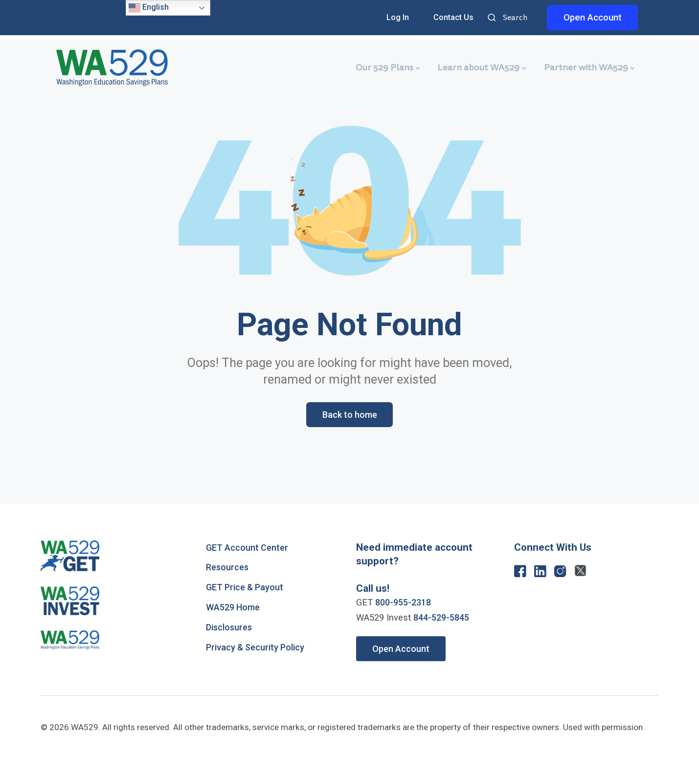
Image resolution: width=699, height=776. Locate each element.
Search (493, 18)
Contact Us (453, 17)
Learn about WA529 (478, 67)
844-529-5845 (443, 618)
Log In (397, 17)
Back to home (349, 415)
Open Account (593, 17)
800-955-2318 (405, 603)
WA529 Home (234, 608)
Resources (228, 567)
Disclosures (230, 628)
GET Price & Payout (246, 587)
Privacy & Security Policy (257, 648)
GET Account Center (248, 548)
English (149, 8)
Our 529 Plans (384, 67)
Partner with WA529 (586, 67)
